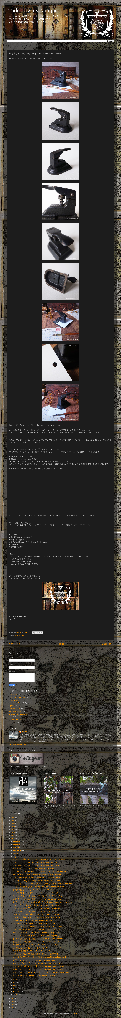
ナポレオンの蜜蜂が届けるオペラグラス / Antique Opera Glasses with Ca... (39, 859)
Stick (10, 717)
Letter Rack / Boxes (16, 703)
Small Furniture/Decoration (18, 714)
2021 (13, 832)
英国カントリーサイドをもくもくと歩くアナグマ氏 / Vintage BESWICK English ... (42, 972)
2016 (13, 1004)
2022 (13, 829)
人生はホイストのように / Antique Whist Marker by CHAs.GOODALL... (38, 881)
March (15, 988)
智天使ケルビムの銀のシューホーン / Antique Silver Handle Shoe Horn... (38, 948)
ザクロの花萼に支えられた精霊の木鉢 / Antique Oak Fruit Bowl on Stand (38, 939)
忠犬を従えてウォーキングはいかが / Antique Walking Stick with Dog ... (38, 896)
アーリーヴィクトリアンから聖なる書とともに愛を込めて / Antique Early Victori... (42, 902)
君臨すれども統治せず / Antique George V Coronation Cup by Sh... (36, 933)
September (17, 850)
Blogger (74, 1013)
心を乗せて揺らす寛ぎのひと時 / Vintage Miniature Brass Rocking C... (37, 905)
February (16, 991)
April (15, 985)
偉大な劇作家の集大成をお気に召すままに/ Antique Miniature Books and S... (40, 957)
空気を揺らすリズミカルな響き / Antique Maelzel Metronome (34, 911)
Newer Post (14, 644)
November (17, 844)
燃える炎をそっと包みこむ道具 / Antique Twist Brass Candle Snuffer (37, 899)
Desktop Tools (19, 635)
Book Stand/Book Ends (17, 697)
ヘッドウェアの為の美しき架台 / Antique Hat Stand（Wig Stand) (36, 936)
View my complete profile (17, 744)
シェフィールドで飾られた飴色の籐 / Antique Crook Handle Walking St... (38, 877)
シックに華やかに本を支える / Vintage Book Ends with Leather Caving (38, 887)
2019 (13, 839)
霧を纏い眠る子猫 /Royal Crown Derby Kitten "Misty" (31, 951)
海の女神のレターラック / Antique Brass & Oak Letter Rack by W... (36, 945)
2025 (13, 820)
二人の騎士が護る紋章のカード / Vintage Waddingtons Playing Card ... (38, 917)
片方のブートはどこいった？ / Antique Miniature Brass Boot (34, 868)
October (16, 847)
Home (61, 644)
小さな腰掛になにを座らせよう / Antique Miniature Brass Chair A (36, 865)
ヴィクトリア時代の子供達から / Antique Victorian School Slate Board (37, 908)
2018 (13, 998)
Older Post (107, 644)
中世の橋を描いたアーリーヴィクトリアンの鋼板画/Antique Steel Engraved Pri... (42, 871)
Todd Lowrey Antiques (34, 10)
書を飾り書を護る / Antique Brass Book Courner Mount (32, 890)
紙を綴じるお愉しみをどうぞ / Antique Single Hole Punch (33, 920)
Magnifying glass (15, 711)
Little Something (14, 708)
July (15, 857)
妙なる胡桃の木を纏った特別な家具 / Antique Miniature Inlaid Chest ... (38, 929)
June (15, 979)
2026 (13, 817)
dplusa (24, 732)
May (15, 982)
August (16, 853)
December (17, 841)
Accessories (13, 694)
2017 (13, 1001)
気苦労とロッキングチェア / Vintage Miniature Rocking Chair (34, 960)
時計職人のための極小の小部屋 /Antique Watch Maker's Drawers (36, 914)
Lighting (11, 706)
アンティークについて (17, 720)
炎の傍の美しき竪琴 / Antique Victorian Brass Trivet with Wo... (35, 923)
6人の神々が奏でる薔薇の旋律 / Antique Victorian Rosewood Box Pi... (37, 874)
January (16, 994)
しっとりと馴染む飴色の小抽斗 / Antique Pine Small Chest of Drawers (38, 926)
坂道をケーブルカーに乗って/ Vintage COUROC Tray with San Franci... (38, 963)
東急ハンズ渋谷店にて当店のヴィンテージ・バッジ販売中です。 (36, 954)
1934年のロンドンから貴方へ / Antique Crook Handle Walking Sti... (36, 893)
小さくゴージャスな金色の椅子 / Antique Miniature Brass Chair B (36, 862)
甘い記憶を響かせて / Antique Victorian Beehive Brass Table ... (35, 975)
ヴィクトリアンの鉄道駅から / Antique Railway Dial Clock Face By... (37, 942)
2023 (13, 826)
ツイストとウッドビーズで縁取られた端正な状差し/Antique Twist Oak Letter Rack (42, 884)
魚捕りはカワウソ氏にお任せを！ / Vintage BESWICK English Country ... (39, 969)
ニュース (12, 722)
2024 (13, 823)
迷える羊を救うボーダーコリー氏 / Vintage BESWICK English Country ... (39, 966)
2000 (13, 1007)
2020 (13, 836)
